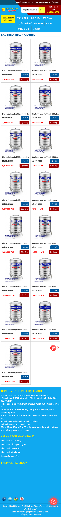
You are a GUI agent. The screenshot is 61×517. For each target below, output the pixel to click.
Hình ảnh (38, 23)
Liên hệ (36, 29)
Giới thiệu (35, 18)
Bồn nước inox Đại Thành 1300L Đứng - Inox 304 (21, 157)
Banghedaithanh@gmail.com (21, 421)
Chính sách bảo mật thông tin (13, 444)
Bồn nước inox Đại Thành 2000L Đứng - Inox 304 (21, 200)
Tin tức (49, 23)
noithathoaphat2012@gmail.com (15, 424)
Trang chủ (22, 18)
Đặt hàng (24, 80)
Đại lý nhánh (24, 29)
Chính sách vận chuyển (10, 452)
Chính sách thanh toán (10, 448)
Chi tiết (25, 75)
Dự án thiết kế (24, 23)
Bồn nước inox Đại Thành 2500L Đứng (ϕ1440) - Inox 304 (24, 243)
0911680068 (53, 12)
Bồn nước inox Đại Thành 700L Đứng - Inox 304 (20, 71)
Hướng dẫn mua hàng (10, 456)
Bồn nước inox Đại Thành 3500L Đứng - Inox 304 (21, 286)
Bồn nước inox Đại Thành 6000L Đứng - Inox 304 (21, 373)
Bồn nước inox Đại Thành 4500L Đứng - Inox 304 (21, 330)
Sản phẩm (47, 18)
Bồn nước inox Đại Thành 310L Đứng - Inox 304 (20, 114)
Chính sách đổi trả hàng (11, 440)
